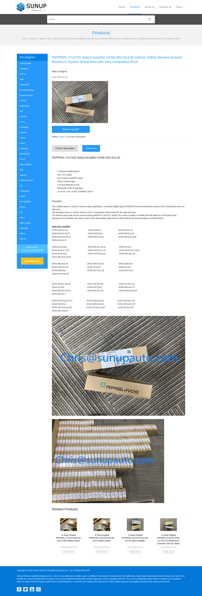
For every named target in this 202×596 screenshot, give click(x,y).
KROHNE (24, 228)
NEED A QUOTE (32, 261)
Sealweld (24, 148)
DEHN (22, 159)
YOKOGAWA (25, 63)
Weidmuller (24, 106)
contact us (62, 137)
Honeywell (24, 85)
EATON (23, 116)
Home (121, 7)
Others (23, 207)
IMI (21, 212)
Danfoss (23, 175)
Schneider (24, 127)
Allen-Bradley (25, 164)
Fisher (22, 143)
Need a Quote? (70, 129)
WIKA (22, 218)
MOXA (22, 233)
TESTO (23, 239)
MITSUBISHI (25, 202)
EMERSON (25, 154)
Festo (22, 122)
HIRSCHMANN (26, 180)
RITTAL (23, 74)
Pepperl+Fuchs (45, 39)
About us (150, 7)
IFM (21, 170)
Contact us (165, 7)
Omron (23, 138)
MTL (22, 111)
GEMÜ (23, 196)
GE (21, 186)
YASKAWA (24, 191)
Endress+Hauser (27, 90)
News (179, 7)
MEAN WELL (25, 223)
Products (135, 7)
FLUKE (23, 101)
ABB (22, 79)
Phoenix (23, 132)
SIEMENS (24, 69)
